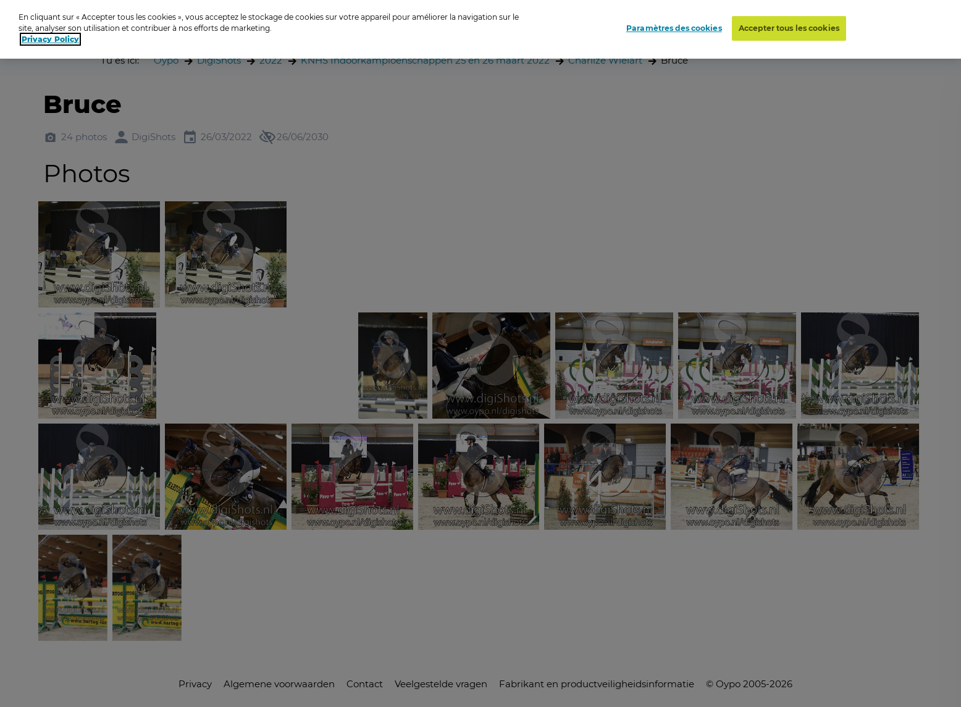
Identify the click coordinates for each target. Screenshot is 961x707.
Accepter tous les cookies (789, 28)
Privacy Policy (50, 39)
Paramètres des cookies (674, 28)
